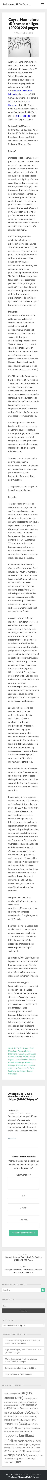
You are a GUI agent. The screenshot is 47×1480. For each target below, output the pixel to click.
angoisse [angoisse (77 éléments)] (28, 1399)
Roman (11, 1056)
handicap (29, 1062)
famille (11, 1062)
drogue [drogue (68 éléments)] (26, 1408)
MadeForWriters (32, 1477)
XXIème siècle (29, 1056)
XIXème (18, 1056)
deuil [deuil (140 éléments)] (19, 1404)
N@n (7, 1349)
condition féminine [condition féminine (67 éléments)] (21, 1402)
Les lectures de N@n (27, 1368)
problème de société (16, 1071)
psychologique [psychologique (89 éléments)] (15, 1431)
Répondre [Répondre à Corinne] (12, 1138)
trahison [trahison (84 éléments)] (33, 1455)
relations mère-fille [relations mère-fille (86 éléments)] (13, 1445)
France (20, 1051)
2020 (10, 1048)
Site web (23, 1219)
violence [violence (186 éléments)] (12, 1462)
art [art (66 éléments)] (35, 1398)
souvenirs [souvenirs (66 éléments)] (30, 1451)
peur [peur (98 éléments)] (21, 1428)
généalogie (19, 1062)
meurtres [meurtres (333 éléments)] (15, 1424)
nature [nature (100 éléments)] (32, 1424)
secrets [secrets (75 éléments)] (19, 1448)
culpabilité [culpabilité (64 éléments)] (9, 1405)
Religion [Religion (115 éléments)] (28, 1444)
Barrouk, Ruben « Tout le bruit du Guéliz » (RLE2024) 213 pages (23, 1257)
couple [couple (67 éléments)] (32, 1402)
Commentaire (23, 1174)
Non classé (31, 1054)
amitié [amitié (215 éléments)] (25, 1393)
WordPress (12, 1477)
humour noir (21, 1065)
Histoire (27, 1051)
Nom (23, 1195)
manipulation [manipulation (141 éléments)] (14, 1419)
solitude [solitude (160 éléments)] (17, 1450)
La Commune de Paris (24, 1068)
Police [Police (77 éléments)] (29, 1428)
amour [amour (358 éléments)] (13, 1398)
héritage (11, 1065)
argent (11, 1059)
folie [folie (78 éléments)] (13, 1417)
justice (11, 1068)
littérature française (16, 1054)
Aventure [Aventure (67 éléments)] (9, 1402)
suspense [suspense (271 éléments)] (18, 1455)
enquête (32, 1059)
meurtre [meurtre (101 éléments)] (30, 1420)
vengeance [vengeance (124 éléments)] (22, 1458)
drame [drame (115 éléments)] (16, 1408)
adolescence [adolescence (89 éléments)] (10, 1394)
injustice (31, 1065)
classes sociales (21, 1059)
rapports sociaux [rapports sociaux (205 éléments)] (27, 1440)
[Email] (23, 1305)
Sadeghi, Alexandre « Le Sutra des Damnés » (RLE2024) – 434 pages (23, 1270)
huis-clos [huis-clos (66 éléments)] (20, 1416)
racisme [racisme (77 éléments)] (27, 1431)
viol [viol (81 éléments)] (33, 1459)
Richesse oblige (22, 115)
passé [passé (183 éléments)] (10, 1428)
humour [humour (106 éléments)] (31, 1416)
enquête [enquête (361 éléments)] (21, 1412)
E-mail (23, 1207)
